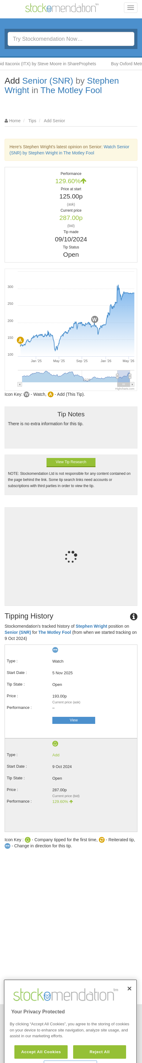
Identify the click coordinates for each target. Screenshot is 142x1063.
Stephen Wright (91, 626)
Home (15, 120)
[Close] (129, 1005)
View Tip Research (71, 462)
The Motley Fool (71, 90)
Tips (32, 120)
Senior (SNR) (47, 80)
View (74, 720)
